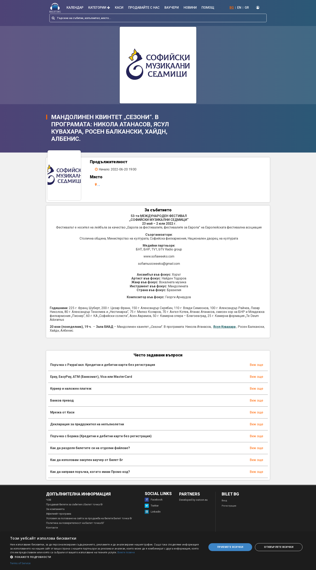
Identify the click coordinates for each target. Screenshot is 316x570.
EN (239, 7)
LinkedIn (153, 516)
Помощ (208, 7)
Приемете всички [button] (230, 547)
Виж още (256, 369)
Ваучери (171, 7)
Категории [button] (99, 7)
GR (247, 7)
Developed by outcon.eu (193, 504)
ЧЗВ (48, 504)
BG (232, 7)
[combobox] (158, 18)
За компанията (55, 513)
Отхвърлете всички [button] (278, 547)
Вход (224, 505)
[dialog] (158, 551)
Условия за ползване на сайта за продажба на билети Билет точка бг (89, 523)
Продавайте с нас (144, 7)
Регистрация (229, 510)
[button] (105, 556)
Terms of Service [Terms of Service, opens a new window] (20, 563)
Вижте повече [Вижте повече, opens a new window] (126, 552)
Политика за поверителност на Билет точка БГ (75, 527)
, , (102, 184)
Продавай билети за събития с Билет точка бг (74, 509)
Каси (119, 7)
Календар (75, 7)
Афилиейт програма (58, 518)
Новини (190, 7)
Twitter (152, 510)
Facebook (154, 504)
